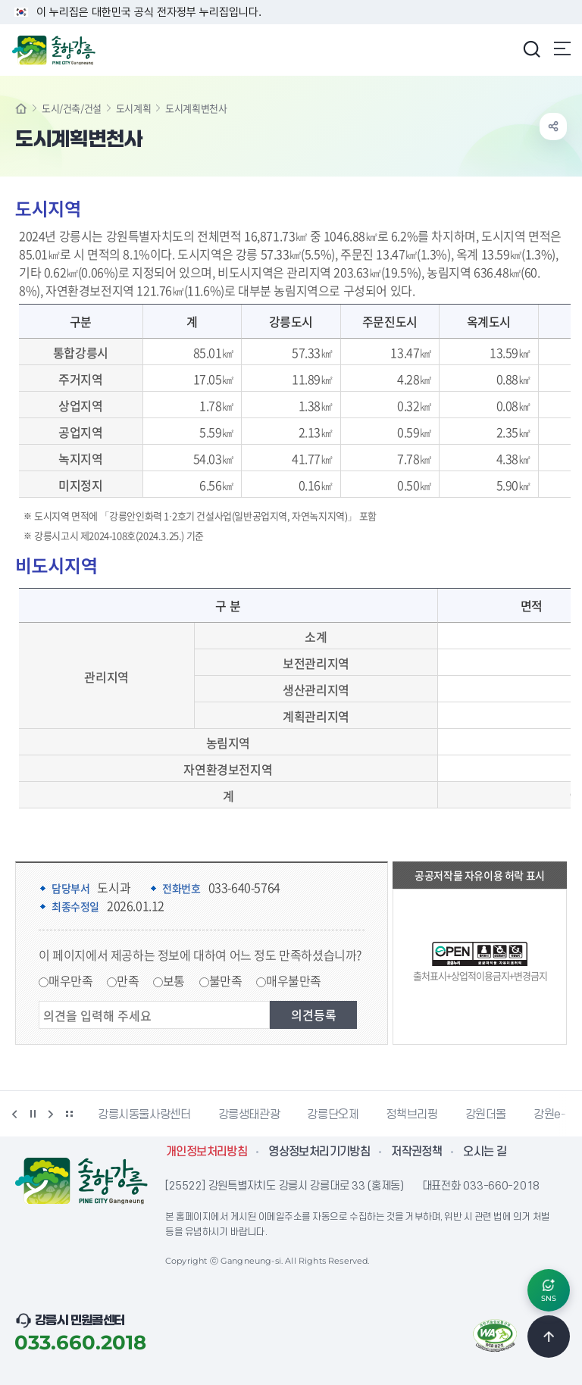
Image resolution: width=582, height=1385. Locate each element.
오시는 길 (484, 1151)
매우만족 (70, 980)
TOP (548, 1336)
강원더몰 (486, 1114)
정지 (32, 1113)
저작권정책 (416, 1151)
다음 (50, 1113)
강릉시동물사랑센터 (144, 1114)
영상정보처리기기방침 (319, 1151)
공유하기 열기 (553, 126)
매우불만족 (293, 980)
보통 (174, 980)
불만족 (225, 980)
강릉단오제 (332, 1114)
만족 (128, 980)
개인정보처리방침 (206, 1151)
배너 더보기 (69, 1113)
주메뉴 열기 (562, 48)
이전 (14, 1113)
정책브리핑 (411, 1114)
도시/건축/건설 (72, 108)
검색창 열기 (531, 48)
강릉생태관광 (249, 1114)
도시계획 (133, 108)
